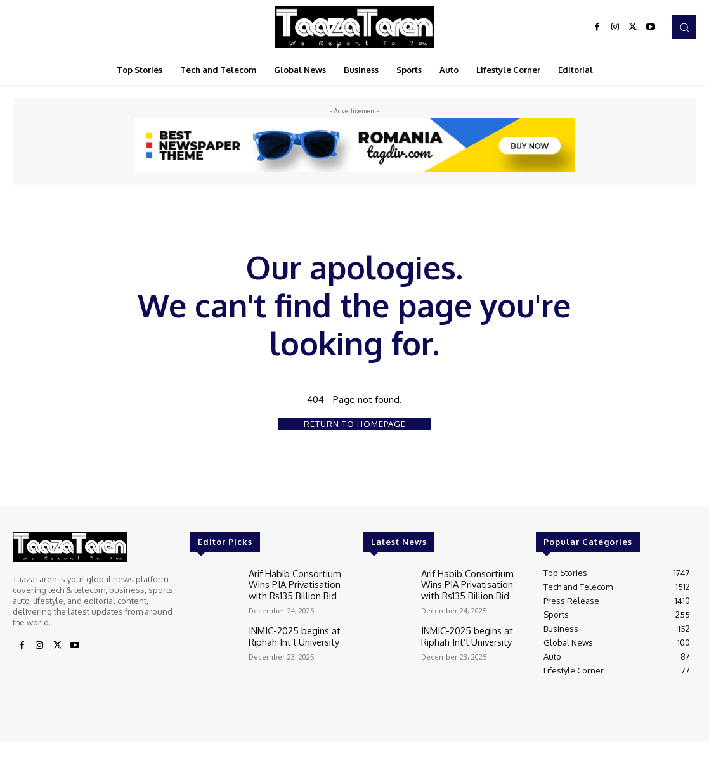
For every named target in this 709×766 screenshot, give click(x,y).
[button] (684, 27)
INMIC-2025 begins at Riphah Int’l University (289, 631)
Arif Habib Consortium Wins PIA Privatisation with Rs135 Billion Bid (298, 582)
